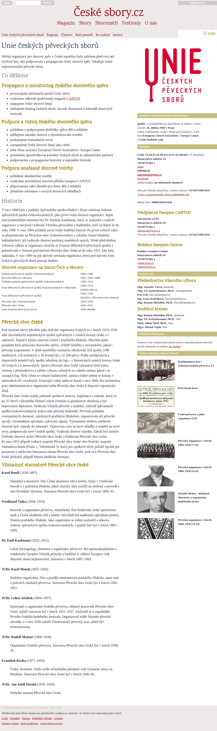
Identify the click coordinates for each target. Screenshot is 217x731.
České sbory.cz (108, 13)
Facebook (142, 178)
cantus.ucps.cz (145, 263)
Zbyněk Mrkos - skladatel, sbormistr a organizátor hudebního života (194, 497)
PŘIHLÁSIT (197, 3)
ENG (7, 3)
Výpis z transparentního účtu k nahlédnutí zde (163, 194)
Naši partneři (84, 35)
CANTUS (73, 98)
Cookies (58, 718)
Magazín (66, 23)
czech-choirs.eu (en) (51, 723)
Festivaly (131, 23)
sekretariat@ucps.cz (149, 174)
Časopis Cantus (10, 723)
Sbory (85, 23)
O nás (151, 23)
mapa (140, 166)
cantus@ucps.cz (146, 266)
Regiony (52, 35)
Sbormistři (106, 23)
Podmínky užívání (42, 718)
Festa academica (29, 723)
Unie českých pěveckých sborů (23, 35)
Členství (66, 35)
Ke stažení (103, 35)
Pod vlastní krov (188, 388)
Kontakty (15, 718)
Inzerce (118, 35)
